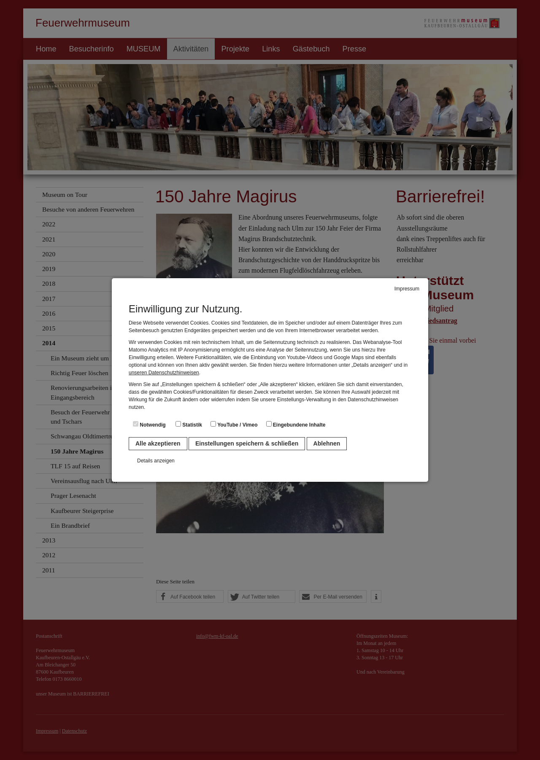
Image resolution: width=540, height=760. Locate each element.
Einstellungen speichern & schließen (246, 443)
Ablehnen (326, 443)
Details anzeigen (156, 461)
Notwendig (149, 424)
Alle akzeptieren (158, 443)
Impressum (406, 289)
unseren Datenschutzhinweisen (164, 373)
